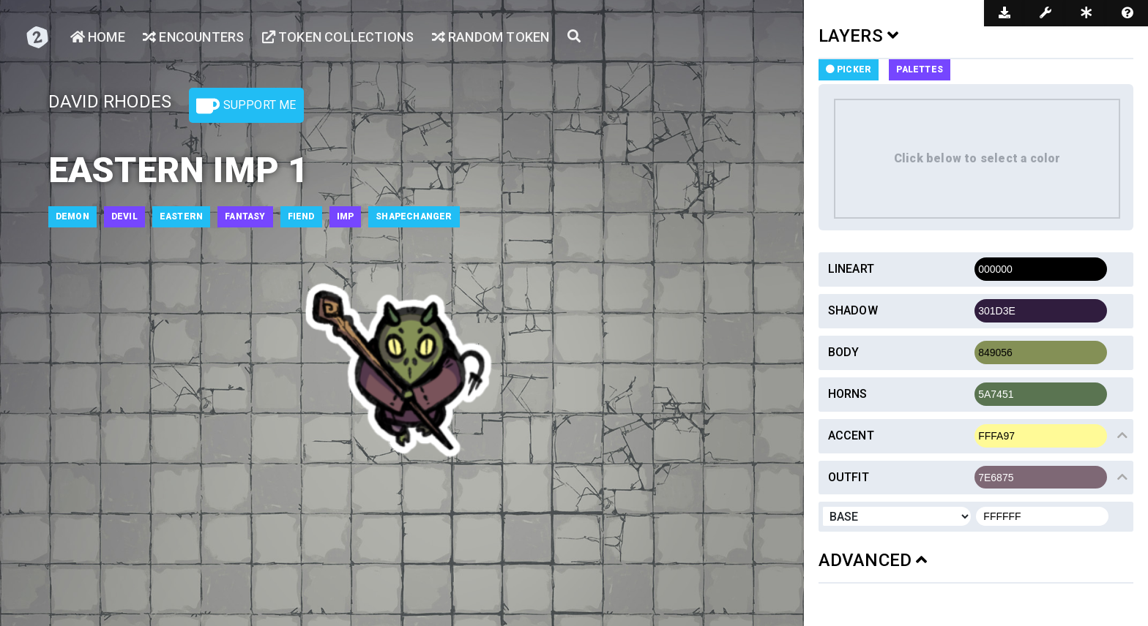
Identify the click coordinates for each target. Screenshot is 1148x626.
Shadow (853, 310)
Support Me (246, 106)
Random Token (491, 37)
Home (97, 37)
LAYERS (859, 36)
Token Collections (338, 37)
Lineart (851, 269)
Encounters (193, 37)
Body (844, 352)
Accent (851, 435)
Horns (848, 394)
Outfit (848, 477)
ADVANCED (873, 560)
